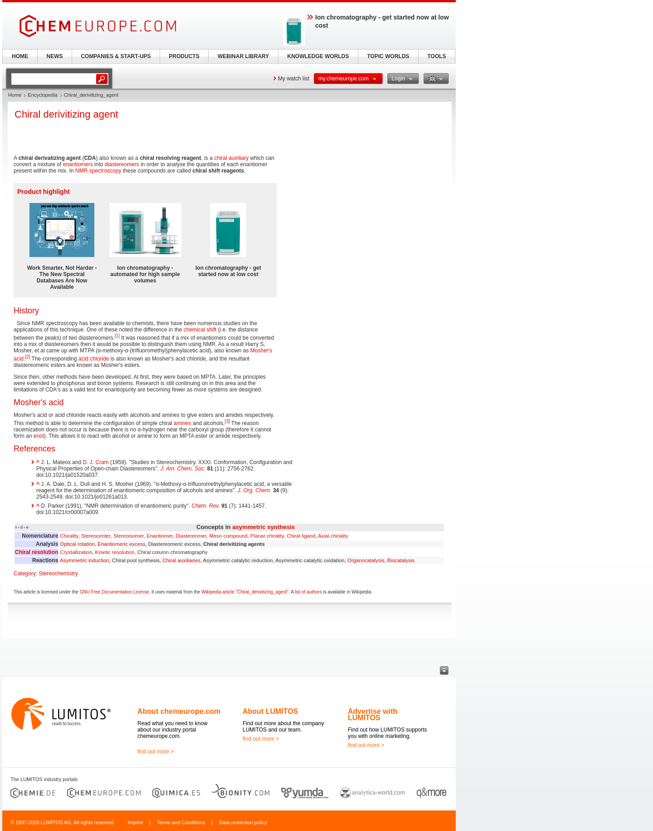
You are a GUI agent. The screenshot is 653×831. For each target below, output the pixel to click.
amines (182, 423)
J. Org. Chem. (255, 490)
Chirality (69, 536)
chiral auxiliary (231, 158)
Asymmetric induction (84, 560)
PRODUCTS (184, 56)
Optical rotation (77, 544)
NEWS (55, 56)
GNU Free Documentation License (114, 591)
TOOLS (436, 56)
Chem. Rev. (205, 506)
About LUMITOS (270, 711)
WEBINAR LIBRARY (243, 56)
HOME (20, 56)
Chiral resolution (36, 552)
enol (39, 436)
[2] (27, 356)
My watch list (293, 78)
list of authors (308, 591)
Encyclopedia (42, 95)
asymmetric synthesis (263, 527)
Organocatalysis (366, 560)
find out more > (155, 751)
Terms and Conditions (181, 822)
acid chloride (93, 359)
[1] (117, 335)
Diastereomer (190, 536)
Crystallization (76, 552)
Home (14, 95)
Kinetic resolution (115, 552)
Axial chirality (333, 536)
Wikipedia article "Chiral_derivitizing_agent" (244, 591)
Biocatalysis (400, 560)
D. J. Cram (95, 462)
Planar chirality (267, 536)
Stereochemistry (58, 573)
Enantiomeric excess (121, 544)
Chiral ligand (301, 536)
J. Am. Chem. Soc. (183, 468)
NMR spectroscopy (98, 171)
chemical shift (200, 329)
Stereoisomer (128, 536)
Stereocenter (96, 536)
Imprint (135, 822)
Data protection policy (243, 822)
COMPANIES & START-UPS (116, 56)
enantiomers (78, 164)
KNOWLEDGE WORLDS (318, 56)
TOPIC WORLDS (388, 56)
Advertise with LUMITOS (372, 714)
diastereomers (122, 164)
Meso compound (228, 536)
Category (25, 573)
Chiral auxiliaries (181, 560)
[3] (227, 421)
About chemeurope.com (178, 711)
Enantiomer (159, 536)
